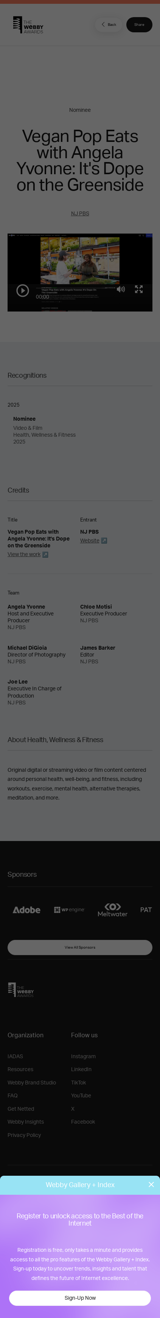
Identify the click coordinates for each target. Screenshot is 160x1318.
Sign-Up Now (80, 1298)
